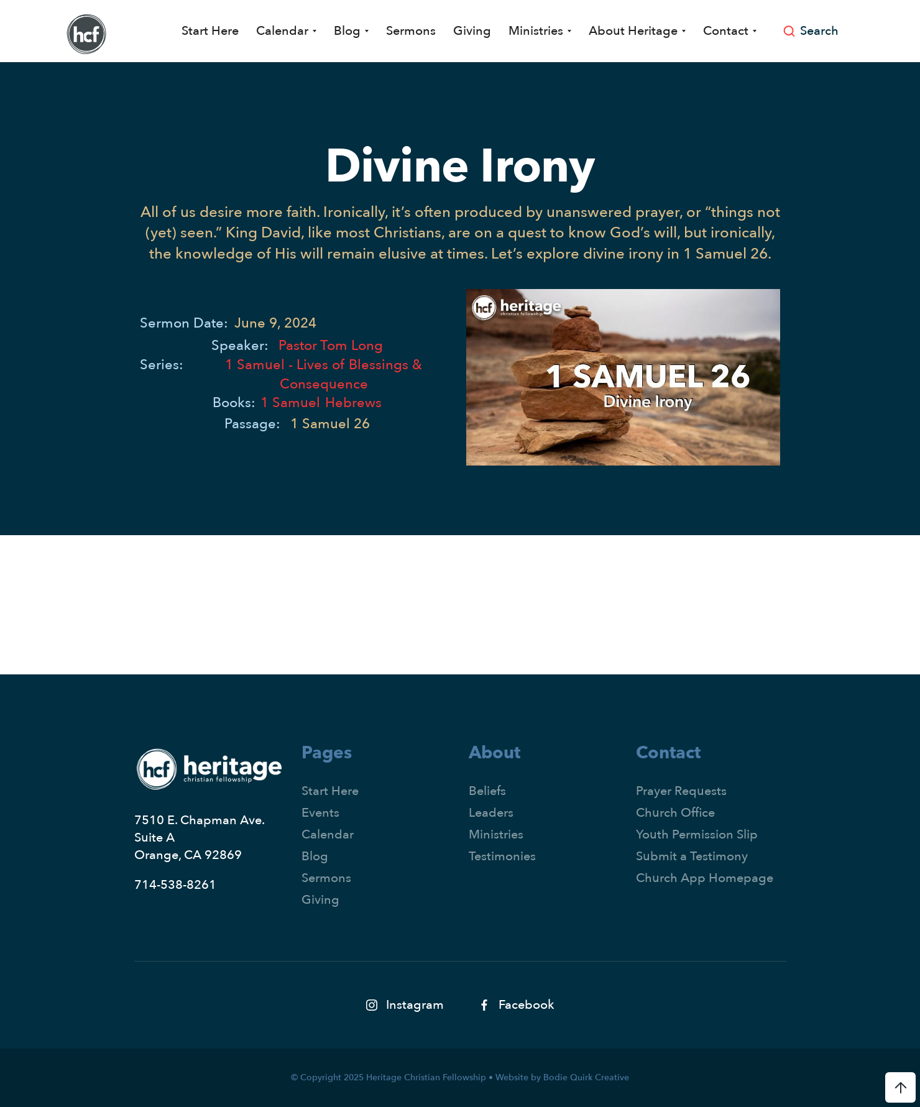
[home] (86, 34)
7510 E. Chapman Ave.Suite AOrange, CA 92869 (199, 837)
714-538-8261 (175, 884)
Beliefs (487, 791)
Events (320, 812)
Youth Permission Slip (697, 834)
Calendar (327, 834)
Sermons (411, 30)
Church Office (675, 812)
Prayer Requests (681, 791)
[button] (286, 31)
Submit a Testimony (692, 856)
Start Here (210, 30)
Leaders (491, 812)
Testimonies (502, 856)
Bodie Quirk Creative (586, 1077)
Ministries (496, 834)
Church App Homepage (704, 878)
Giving (472, 30)
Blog (314, 856)
